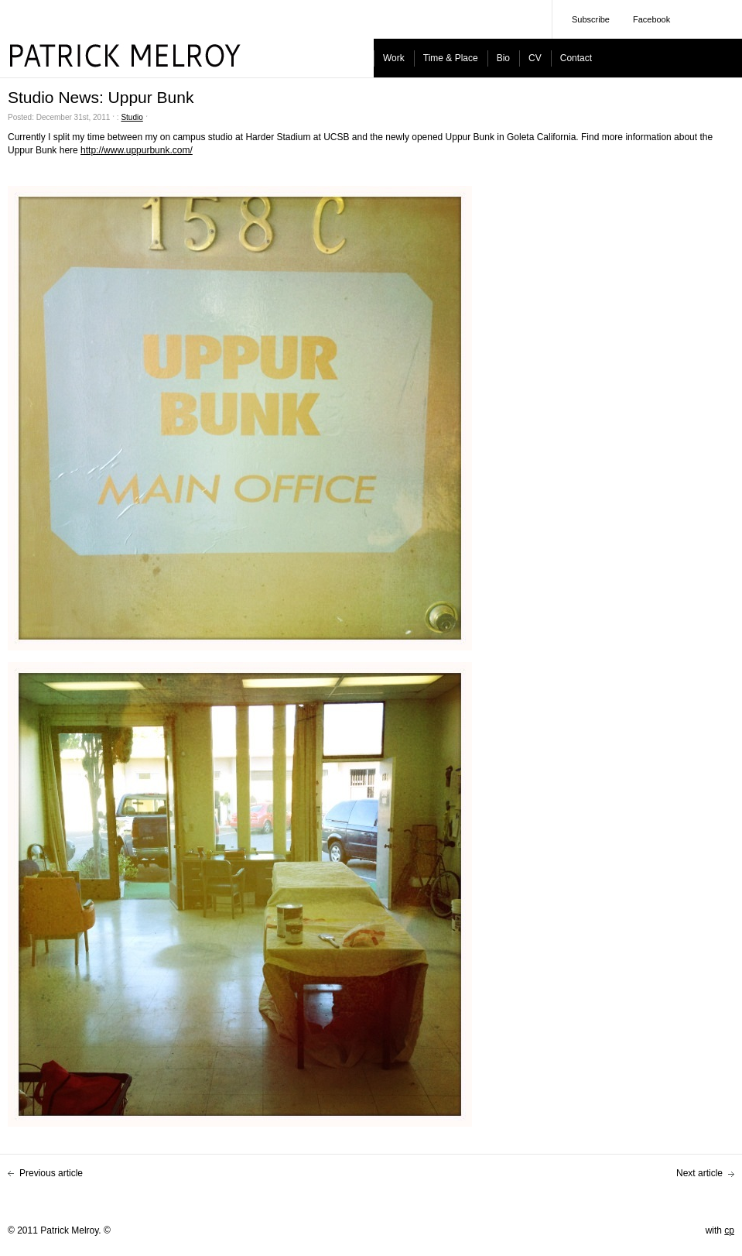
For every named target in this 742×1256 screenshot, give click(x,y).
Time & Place (450, 58)
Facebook (651, 19)
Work (394, 58)
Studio (131, 117)
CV (535, 58)
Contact (576, 58)
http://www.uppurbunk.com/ (136, 150)
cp (729, 1230)
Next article (699, 1173)
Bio (503, 58)
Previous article (51, 1173)
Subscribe (591, 19)
